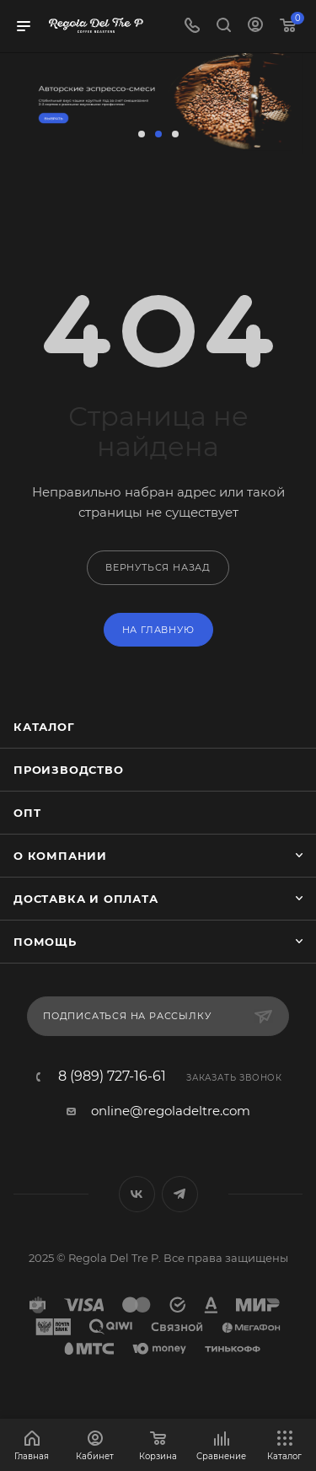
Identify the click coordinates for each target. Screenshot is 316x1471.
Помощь (45, 941)
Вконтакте (137, 1194)
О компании (60, 855)
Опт (26, 812)
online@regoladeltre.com (170, 1111)
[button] (141, 134)
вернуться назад (158, 567)
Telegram (180, 1194)
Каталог (44, 726)
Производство (68, 769)
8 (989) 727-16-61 (112, 1076)
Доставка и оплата (85, 898)
